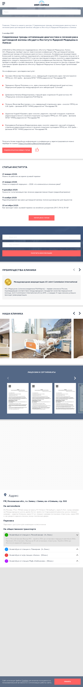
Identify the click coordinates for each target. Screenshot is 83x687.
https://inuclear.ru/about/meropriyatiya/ (34, 143)
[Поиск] (79, 11)
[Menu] (3, 3)
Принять (67, 681)
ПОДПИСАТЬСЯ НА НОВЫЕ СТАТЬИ (17, 150)
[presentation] (74, 270)
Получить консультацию (41, 253)
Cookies (25, 680)
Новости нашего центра (21, 25)
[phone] (79, 3)
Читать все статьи (41, 218)
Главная (5, 25)
